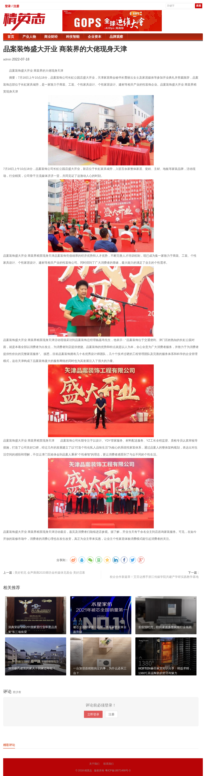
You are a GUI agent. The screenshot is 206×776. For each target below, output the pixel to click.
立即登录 (93, 714)
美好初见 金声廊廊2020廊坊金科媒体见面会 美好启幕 (50, 572)
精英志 (88, 770)
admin (7, 59)
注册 (111, 714)
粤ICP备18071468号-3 (117, 770)
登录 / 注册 (12, 6)
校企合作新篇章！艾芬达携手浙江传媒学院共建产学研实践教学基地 (154, 576)
